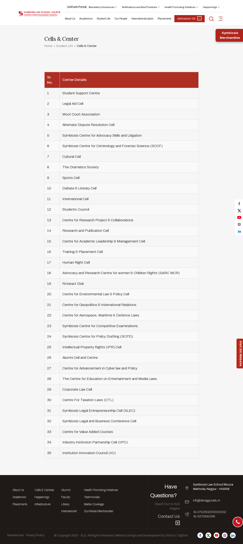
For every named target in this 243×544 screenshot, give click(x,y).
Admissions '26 (189, 18)
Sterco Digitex (176, 535)
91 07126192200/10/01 (209, 512)
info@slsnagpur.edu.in (206, 500)
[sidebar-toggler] (220, 19)
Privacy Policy (35, 535)
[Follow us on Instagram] (225, 535)
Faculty (65, 497)
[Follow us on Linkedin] (233, 535)
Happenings (210, 7)
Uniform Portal (76, 7)
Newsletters (15, 535)
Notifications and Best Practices (139, 7)
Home (48, 46)
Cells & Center (86, 46)
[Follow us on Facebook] (200, 535)
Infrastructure (42, 504)
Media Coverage (94, 504)
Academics (86, 18)
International (69, 511)
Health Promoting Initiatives (180, 7)
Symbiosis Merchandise (98, 511)
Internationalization (142, 18)
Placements (164, 18)
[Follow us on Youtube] (216, 535)
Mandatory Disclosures (101, 7)
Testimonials (92, 497)
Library (65, 504)
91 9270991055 (204, 516)
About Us (70, 18)
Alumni (66, 490)
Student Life (103, 18)
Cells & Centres (44, 490)
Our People (120, 18)
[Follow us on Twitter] (208, 535)
